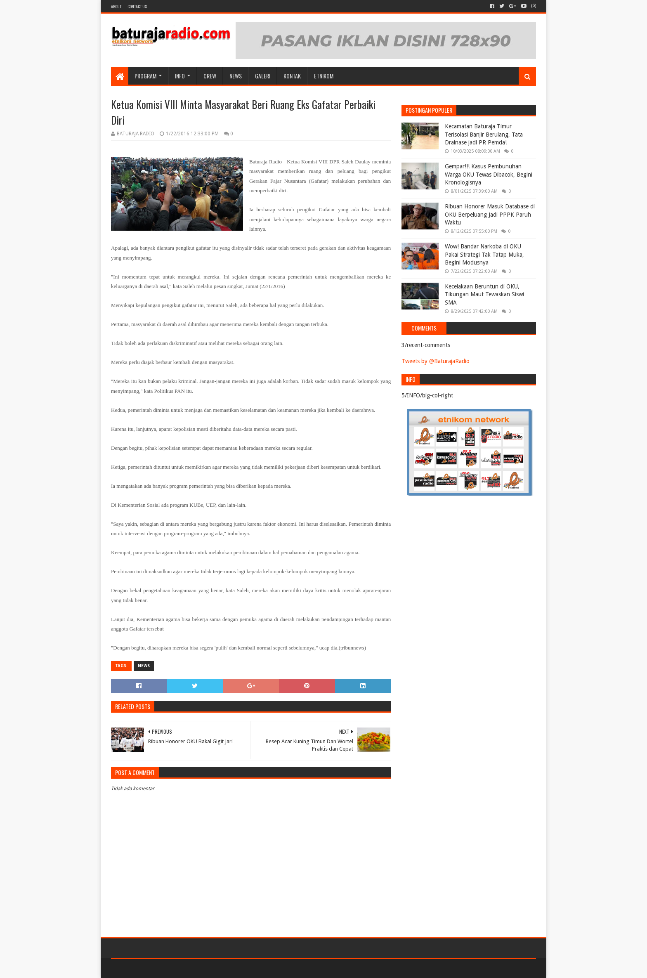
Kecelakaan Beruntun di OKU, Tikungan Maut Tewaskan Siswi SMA (484, 294)
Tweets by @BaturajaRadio (435, 361)
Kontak (292, 75)
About (116, 6)
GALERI (262, 75)
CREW (209, 75)
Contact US (137, 6)
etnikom (323, 75)
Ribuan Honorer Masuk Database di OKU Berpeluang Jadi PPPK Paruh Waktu (490, 214)
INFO (180, 75)
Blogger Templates (204, 968)
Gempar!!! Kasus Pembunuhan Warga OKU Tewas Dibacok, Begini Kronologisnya (488, 174)
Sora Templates (156, 968)
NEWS (235, 75)
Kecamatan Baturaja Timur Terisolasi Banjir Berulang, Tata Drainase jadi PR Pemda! (484, 134)
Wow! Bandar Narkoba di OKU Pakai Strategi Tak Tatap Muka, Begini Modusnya (484, 254)
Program (145, 75)
